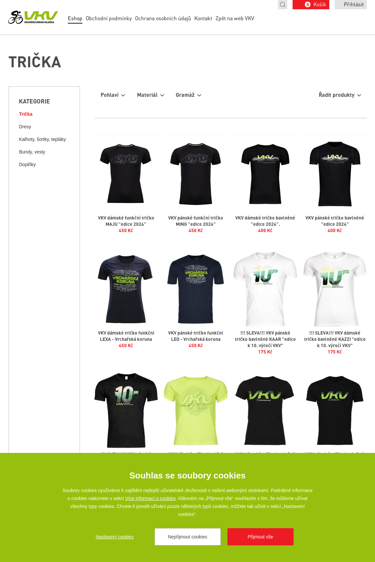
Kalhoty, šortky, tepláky (42, 139)
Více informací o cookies (150, 498)
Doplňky (27, 164)
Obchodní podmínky (109, 18)
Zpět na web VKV (234, 18)
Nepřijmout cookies (187, 536)
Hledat (282, 4)
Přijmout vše (260, 536)
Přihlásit (354, 4)
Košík (315, 4)
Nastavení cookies (114, 536)
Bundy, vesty (32, 152)
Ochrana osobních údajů (163, 18)
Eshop (75, 18)
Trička (25, 114)
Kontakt (203, 18)
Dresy (25, 126)
